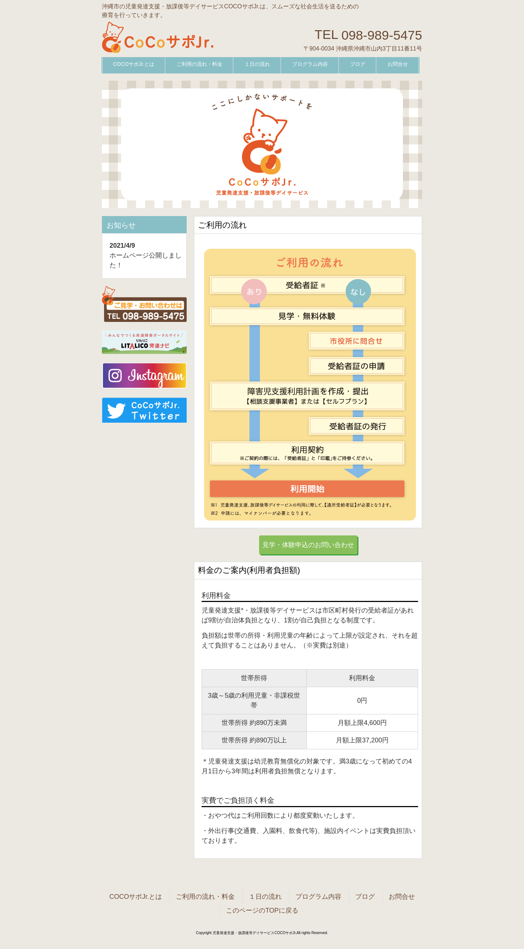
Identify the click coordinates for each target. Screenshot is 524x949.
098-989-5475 (381, 35)
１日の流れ (265, 896)
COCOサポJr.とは (135, 896)
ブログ (365, 896)
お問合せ (402, 896)
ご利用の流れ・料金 (205, 896)
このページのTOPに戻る (262, 910)
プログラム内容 (318, 896)
